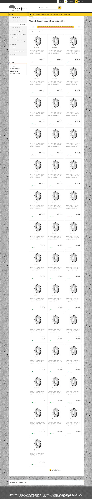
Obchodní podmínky (54, 14)
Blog (69, 14)
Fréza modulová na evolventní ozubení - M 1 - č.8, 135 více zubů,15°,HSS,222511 (73, 331)
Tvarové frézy (42, 18)
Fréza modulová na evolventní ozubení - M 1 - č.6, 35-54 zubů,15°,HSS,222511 (37, 331)
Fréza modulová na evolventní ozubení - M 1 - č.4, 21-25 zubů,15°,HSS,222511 (55, 300)
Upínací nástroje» (16, 37)
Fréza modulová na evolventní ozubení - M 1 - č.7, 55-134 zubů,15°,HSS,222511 (55, 331)
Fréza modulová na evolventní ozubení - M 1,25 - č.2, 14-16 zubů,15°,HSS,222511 (55, 362)
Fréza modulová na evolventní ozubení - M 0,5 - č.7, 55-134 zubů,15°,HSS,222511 (55, 145)
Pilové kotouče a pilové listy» (18, 31)
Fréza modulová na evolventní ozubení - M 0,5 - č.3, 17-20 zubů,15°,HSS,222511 (37, 114)
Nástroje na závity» (16, 27)
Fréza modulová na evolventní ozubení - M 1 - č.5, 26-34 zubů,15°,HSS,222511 (73, 300)
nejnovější (49, 31)
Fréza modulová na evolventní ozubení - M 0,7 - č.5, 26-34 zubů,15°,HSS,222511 (73, 238)
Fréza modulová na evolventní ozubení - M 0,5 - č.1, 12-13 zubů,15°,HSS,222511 (55, 83)
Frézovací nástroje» (22, 24)
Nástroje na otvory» (16, 17)
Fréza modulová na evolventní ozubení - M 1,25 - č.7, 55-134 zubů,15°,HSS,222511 (73, 393)
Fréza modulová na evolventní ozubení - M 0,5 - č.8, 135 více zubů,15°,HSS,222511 (73, 145)
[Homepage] (31, 14)
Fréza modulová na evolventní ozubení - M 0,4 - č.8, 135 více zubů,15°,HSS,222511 (37, 83)
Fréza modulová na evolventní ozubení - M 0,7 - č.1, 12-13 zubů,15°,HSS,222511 (73, 207)
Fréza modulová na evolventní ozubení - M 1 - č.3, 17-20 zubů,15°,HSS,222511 (37, 300)
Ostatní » (14, 54)
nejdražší (43, 31)
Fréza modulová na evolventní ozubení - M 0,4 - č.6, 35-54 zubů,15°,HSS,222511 (55, 52)
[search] (60, 8)
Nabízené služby (36, 14)
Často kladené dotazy (45, 14)
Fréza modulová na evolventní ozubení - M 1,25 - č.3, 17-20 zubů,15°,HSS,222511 (73, 362)
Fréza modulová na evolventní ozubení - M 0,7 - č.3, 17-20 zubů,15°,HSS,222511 (37, 238)
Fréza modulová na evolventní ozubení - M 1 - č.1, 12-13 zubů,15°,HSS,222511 (55, 269)
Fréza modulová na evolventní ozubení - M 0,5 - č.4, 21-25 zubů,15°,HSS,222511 (55, 114)
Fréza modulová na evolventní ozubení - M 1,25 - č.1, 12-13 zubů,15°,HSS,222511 (37, 362)
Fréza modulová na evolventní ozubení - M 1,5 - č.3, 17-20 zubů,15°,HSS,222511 (37, 455)
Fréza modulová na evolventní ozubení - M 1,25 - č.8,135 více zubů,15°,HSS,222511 (37, 424)
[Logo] (18, 8)
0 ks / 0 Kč (80, 1)
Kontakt (65, 14)
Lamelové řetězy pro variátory (18, 51)
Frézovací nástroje (35, 18)
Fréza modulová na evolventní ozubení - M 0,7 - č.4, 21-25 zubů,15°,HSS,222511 (55, 238)
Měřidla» (14, 44)
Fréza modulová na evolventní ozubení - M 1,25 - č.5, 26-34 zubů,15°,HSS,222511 (37, 393)
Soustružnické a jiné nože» (18, 21)
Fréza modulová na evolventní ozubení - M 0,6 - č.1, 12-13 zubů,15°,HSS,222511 (37, 176)
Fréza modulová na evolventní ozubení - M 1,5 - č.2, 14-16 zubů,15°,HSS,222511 (73, 424)
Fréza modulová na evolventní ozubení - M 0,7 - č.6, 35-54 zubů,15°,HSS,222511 (37, 269)
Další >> (59, 470)
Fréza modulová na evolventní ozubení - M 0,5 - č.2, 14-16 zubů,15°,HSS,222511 (73, 83)
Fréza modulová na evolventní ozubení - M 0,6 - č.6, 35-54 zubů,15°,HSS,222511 (37, 207)
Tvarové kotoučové (48, 18)
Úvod (30, 18)
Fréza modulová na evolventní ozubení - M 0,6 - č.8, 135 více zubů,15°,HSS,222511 (55, 207)
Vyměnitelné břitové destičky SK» (19, 41)
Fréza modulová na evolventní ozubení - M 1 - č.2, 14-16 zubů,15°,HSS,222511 (73, 269)
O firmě (60, 14)
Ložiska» (14, 47)
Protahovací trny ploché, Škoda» (19, 34)
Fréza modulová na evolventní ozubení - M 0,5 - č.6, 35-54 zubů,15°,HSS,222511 (37, 145)
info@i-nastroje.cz (14, 71)
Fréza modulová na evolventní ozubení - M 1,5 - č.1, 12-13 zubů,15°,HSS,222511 (55, 424)
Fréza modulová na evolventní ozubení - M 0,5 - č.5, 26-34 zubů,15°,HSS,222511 (73, 114)
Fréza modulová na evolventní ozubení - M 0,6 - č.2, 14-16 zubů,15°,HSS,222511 (55, 176)
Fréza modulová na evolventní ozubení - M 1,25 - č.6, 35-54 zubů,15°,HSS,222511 (55, 393)
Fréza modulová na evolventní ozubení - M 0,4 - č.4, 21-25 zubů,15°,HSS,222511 (37, 52)
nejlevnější (38, 31)
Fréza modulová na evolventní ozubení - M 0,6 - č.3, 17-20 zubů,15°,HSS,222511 (73, 176)
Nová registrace (70, 1)
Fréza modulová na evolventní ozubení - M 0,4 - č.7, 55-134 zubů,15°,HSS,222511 (73, 52)
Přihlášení (62, 1)
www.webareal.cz (22, 482)
